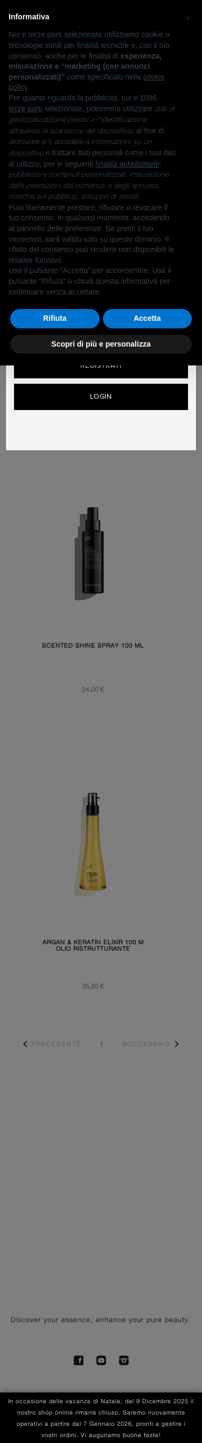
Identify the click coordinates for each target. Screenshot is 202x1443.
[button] (188, 17)
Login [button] (101, 396)
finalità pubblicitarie (127, 164)
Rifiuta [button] (55, 318)
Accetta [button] (147, 318)
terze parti (25, 108)
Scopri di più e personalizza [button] (100, 344)
